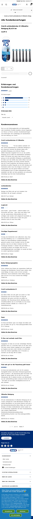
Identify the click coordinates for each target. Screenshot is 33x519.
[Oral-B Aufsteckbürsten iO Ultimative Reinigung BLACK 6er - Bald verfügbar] (14, 73)
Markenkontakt (7, 464)
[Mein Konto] (27, 4)
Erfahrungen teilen (6, 111)
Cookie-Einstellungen (9, 467)
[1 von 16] (11, 426)
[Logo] (16, 4)
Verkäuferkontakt (7, 462)
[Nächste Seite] (21, 426)
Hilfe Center (6, 459)
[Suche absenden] (6, 4)
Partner (26, 494)
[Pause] (31, 10)
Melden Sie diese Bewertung (9, 179)
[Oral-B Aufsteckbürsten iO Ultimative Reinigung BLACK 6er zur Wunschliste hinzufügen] (30, 73)
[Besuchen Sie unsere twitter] (11, 446)
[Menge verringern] (2, 68)
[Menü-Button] (2, 4)
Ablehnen (22, 511)
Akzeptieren (8, 511)
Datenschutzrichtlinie (17, 503)
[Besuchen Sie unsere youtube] (8, 446)
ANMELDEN (6, 438)
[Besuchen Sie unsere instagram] (2, 446)
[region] (15, 503)
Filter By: (3, 114)
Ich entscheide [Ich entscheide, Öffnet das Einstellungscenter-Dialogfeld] (15, 515)
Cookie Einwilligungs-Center (15, 505)
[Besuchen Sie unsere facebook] (5, 446)
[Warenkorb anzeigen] (31, 4)
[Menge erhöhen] (11, 68)
